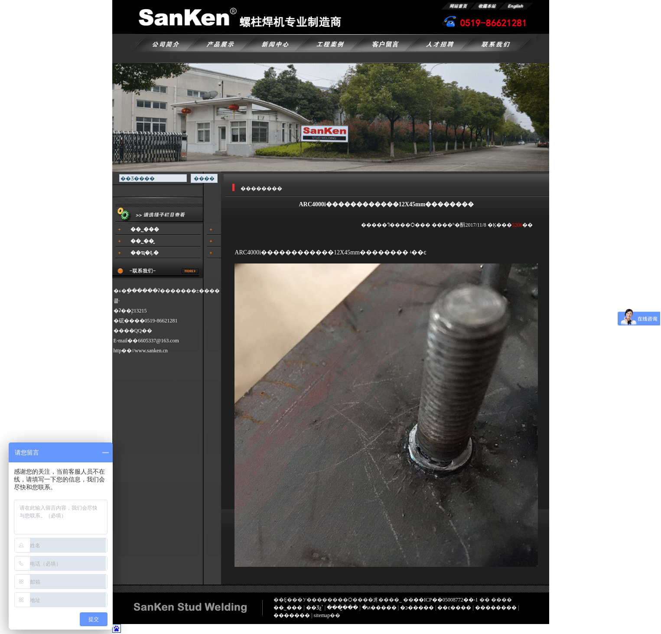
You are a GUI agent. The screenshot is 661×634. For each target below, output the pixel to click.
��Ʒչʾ (314, 608)
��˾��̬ (142, 241)
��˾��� (144, 229)
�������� (496, 608)
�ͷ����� (379, 608)
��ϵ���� (454, 608)
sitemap (322, 615)
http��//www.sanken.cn (141, 351)
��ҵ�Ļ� (144, 253)
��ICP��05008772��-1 (446, 600)
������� (292, 615)
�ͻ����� (417, 608)
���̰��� (342, 608)
